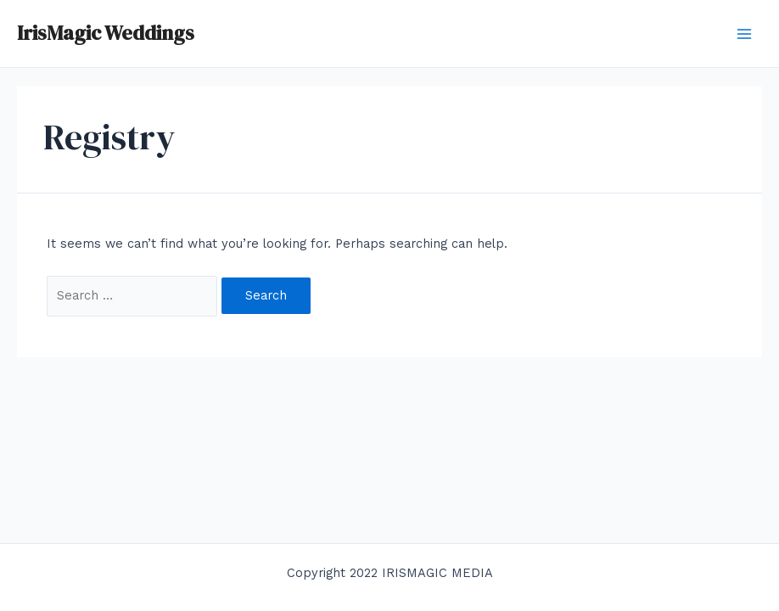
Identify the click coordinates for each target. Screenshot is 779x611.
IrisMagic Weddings (105, 33)
